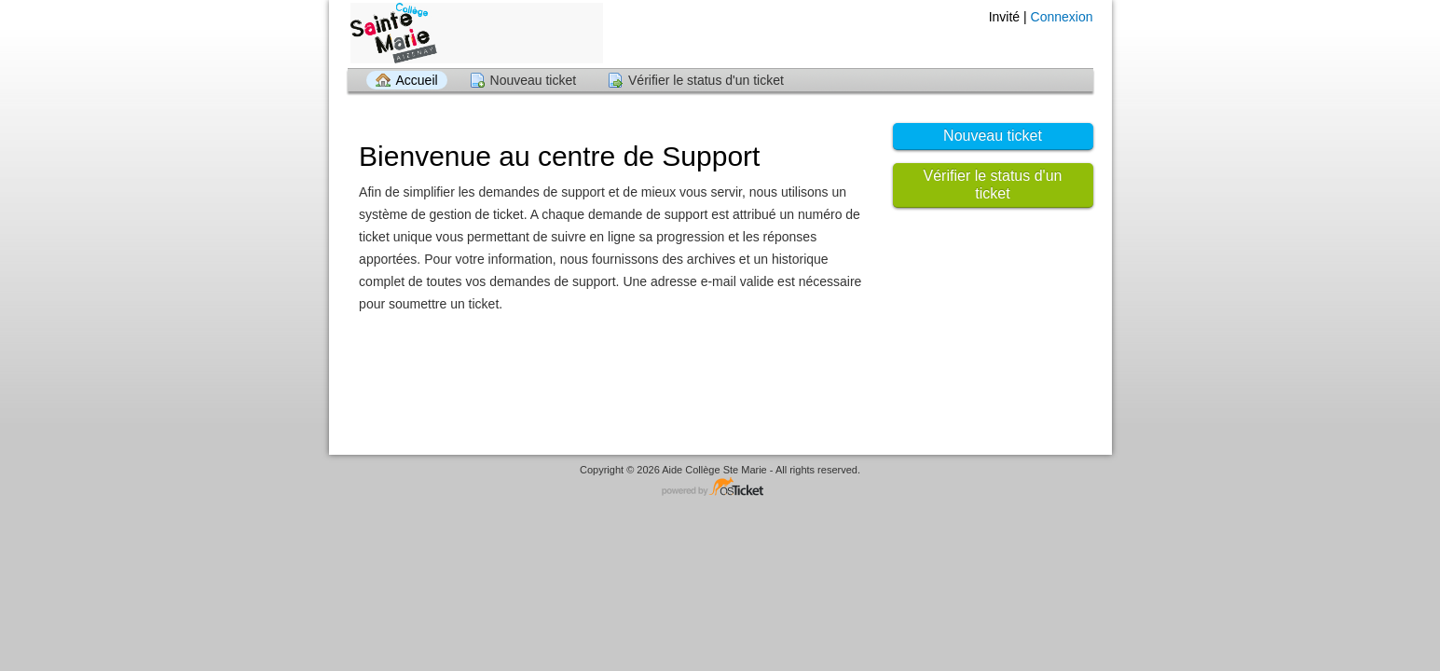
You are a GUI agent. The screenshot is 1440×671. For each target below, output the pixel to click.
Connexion (1062, 16)
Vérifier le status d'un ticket (706, 80)
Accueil (417, 80)
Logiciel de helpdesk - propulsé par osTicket (720, 488)
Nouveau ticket (533, 80)
